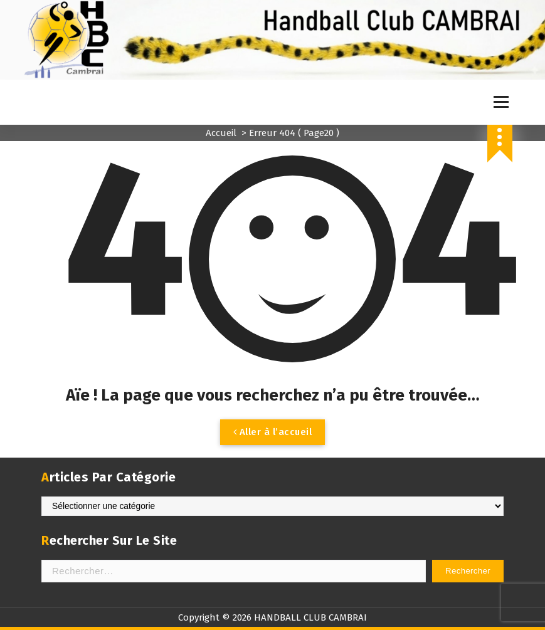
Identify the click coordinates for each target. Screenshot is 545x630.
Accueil (221, 133)
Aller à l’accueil (272, 432)
